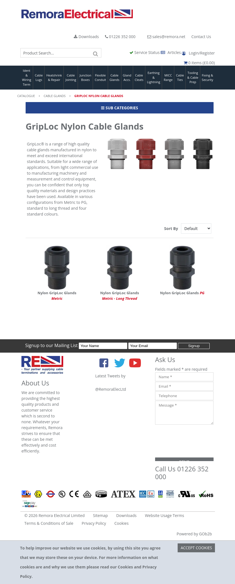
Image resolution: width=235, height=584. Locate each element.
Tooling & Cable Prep (193, 77)
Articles (171, 52)
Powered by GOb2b (194, 533)
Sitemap (100, 515)
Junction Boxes (85, 77)
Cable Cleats (139, 77)
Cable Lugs (39, 77)
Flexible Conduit (100, 77)
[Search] (95, 53)
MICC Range (168, 77)
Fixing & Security (207, 77)
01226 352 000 (120, 36)
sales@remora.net (166, 36)
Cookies (121, 523)
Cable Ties (180, 77)
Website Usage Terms (164, 515)
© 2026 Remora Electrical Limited (55, 515)
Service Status (145, 52)
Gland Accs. (127, 77)
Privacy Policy (94, 523)
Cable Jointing (70, 77)
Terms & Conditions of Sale (49, 523)
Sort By (171, 228)
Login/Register (198, 53)
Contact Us (201, 36)
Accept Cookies (196, 547)
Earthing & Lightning (153, 77)
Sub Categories (119, 107)
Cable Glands (114, 77)
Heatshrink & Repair (54, 77)
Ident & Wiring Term (26, 77)
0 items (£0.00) (199, 62)
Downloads (86, 36)
